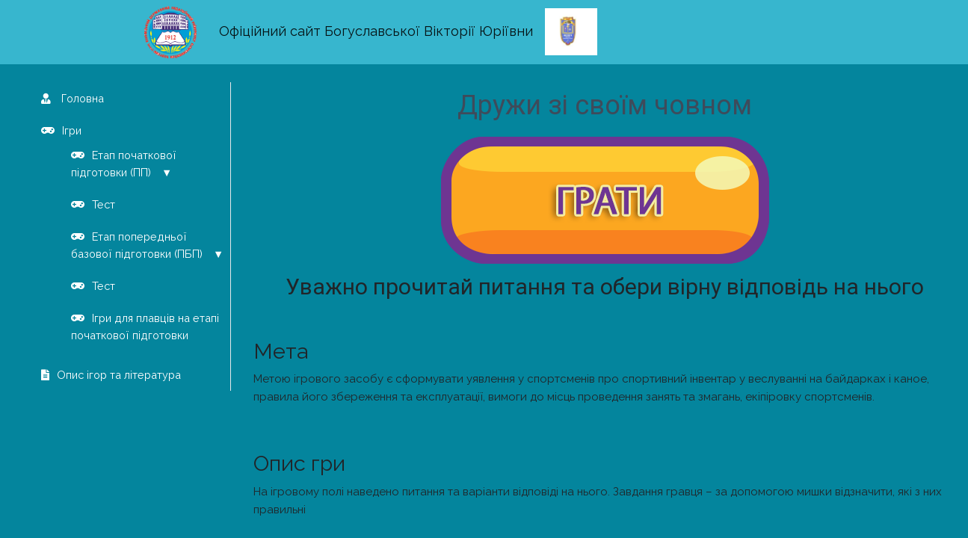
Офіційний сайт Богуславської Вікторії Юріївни (376, 31)
